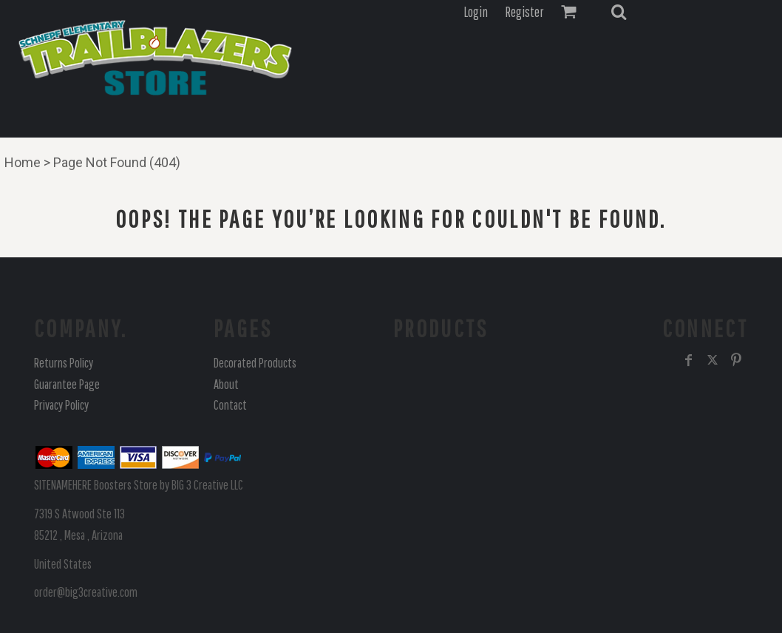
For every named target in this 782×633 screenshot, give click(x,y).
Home (22, 162)
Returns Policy (63, 362)
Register (524, 12)
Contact (230, 405)
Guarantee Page (67, 384)
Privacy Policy (61, 405)
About (226, 384)
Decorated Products (255, 362)
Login (475, 12)
